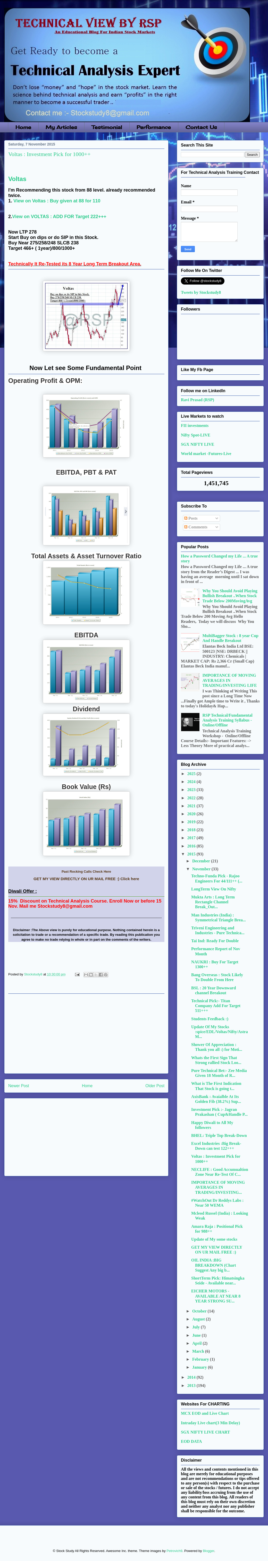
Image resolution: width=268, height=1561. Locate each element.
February (201, 1359)
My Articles (61, 127)
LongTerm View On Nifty (213, 889)
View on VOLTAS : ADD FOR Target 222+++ (59, 216)
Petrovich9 (174, 1551)
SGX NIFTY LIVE (197, 444)
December (201, 861)
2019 (192, 822)
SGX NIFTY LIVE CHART (205, 1432)
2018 (192, 830)
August (199, 1319)
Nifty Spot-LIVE (195, 435)
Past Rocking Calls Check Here (86, 871)
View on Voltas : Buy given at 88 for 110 (56, 200)
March (198, 1351)
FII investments (194, 425)
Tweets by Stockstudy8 (201, 292)
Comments (195, 527)
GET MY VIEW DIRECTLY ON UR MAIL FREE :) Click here (86, 879)
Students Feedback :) (209, 1019)
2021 (192, 806)
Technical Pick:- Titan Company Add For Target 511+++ (215, 1006)
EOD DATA (191, 1441)
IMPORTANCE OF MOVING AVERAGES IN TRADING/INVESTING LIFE (229, 680)
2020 (192, 814)
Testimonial (107, 127)
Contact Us (201, 127)
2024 (192, 781)
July (196, 1327)
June (197, 1335)
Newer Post (18, 1086)
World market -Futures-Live (206, 453)
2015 (192, 854)
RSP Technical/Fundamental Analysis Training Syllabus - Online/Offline (227, 720)
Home (23, 127)
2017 (192, 838)
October (200, 1311)
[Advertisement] (86, 1034)
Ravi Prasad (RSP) (197, 400)
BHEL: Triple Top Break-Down (219, 1135)
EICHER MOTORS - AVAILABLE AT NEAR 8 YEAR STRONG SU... (215, 1296)
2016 (192, 846)
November (202, 869)
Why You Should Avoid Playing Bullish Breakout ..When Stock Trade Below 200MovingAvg (229, 596)
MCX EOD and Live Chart (205, 1413)
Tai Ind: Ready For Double (215, 941)
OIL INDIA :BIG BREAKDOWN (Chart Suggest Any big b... (213, 1265)
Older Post (154, 1086)
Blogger (208, 1551)
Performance (154, 127)
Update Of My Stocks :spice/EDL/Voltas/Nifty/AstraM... (219, 1032)
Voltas (17, 178)
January (200, 1367)
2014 (192, 1377)
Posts (191, 518)
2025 (192, 773)
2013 (192, 1385)
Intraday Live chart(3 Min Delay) (210, 1423)
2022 (192, 798)
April (197, 1343)
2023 (192, 789)
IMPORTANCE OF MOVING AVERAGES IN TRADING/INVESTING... (218, 1187)
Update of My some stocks (214, 1239)
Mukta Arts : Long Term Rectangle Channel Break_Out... (213, 902)
